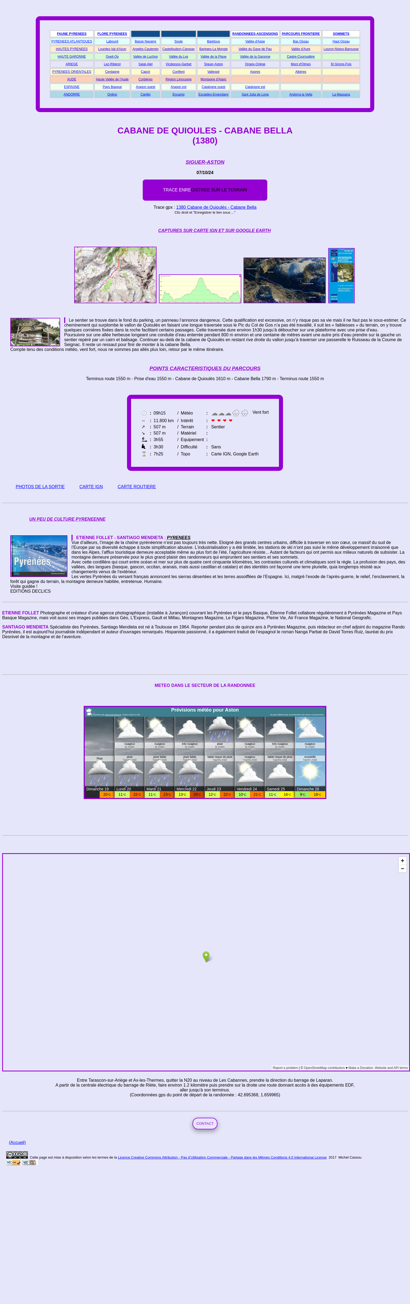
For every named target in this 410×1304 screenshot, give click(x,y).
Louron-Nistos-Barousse (341, 49)
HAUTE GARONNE (72, 56)
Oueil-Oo (112, 56)
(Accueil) (17, 1142)
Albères (300, 72)
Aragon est (178, 87)
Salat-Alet (145, 64)
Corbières (145, 79)
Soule (178, 41)
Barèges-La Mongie (213, 49)
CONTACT (204, 1124)
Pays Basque (112, 87)
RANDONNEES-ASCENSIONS (255, 34)
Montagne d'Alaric (214, 79)
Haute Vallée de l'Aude (112, 79)
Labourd (112, 41)
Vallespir (213, 72)
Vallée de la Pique (214, 56)
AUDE (71, 79)
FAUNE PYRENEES (71, 34)
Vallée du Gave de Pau (255, 49)
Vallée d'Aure (300, 49)
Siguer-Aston (213, 64)
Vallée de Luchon (145, 56)
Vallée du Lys (178, 56)
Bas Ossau (301, 41)
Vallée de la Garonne (255, 56)
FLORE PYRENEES (112, 34)
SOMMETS (341, 34)
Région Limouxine (178, 79)
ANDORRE (72, 94)
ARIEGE (72, 64)
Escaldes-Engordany (214, 94)
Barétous (213, 41)
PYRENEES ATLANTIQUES (71, 41)
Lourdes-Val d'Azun (112, 49)
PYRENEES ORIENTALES (71, 72)
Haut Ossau (341, 41)
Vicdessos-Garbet (178, 64)
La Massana (341, 94)
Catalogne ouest (213, 87)
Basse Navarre (145, 41)
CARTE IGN (91, 486)
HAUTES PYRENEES (71, 49)
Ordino (112, 94)
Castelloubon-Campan (178, 49)
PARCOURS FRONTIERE (301, 34)
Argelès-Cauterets (145, 49)
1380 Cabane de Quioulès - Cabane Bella (216, 207)
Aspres (255, 72)
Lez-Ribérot (112, 64)
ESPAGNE (71, 87)
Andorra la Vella (300, 94)
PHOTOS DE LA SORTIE (40, 486)
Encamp (178, 94)
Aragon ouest (145, 87)
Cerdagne (112, 72)
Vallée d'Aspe (255, 41)
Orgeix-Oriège (255, 64)
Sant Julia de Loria (255, 94)
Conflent (179, 72)
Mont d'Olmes (301, 64)
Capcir (145, 72)
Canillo (146, 94)
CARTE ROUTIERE (137, 486)
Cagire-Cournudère (301, 56)
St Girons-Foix (341, 64)
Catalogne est (255, 87)
